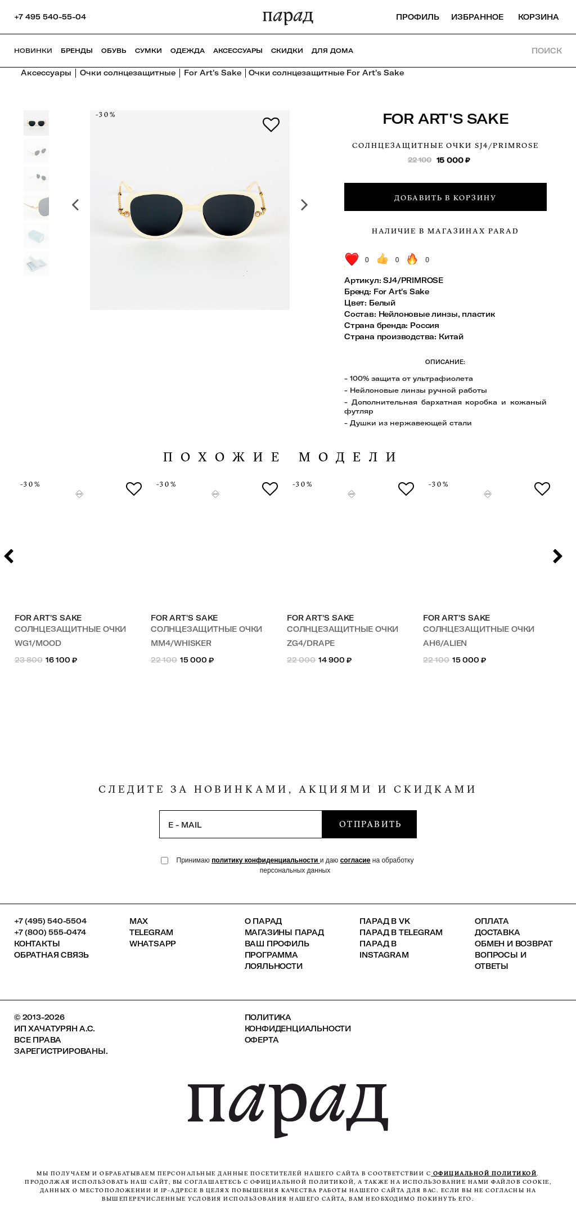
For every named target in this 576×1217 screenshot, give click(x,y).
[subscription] (240, 824)
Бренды (77, 51)
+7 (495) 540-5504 (50, 921)
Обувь (114, 51)
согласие (355, 860)
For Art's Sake (445, 118)
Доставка (497, 932)
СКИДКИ (287, 51)
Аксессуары (238, 51)
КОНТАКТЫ (37, 943)
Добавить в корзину (445, 197)
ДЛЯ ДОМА (332, 51)
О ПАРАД (263, 921)
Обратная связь (51, 954)
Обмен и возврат (514, 943)
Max (138, 921)
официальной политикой (484, 1173)
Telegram (151, 932)
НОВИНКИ (33, 51)
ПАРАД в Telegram (401, 932)
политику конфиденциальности (266, 860)
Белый (382, 302)
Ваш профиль (277, 943)
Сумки (148, 51)
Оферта (262, 1039)
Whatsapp (152, 943)
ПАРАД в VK (384, 921)
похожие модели (283, 457)
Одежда (187, 51)
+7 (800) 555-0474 (50, 932)
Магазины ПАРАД (284, 932)
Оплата (492, 921)
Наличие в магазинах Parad (446, 230)
